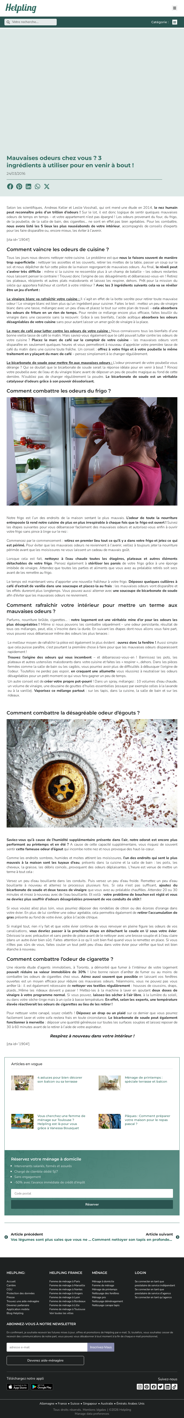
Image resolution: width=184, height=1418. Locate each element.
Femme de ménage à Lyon (64, 1297)
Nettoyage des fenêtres (105, 1293)
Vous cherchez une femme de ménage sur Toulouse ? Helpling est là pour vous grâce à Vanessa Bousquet (61, 1122)
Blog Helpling (15, 1313)
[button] (174, 22)
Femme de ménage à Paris (64, 1281)
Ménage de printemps (104, 1289)
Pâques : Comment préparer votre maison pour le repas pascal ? (147, 1120)
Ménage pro (99, 1297)
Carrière (11, 1285)
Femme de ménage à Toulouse (67, 1309)
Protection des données (21, 1293)
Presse (11, 1297)
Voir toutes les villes (61, 1313)
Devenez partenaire (18, 1305)
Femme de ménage (103, 1285)
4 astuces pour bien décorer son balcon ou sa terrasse (60, 1079)
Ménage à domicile (103, 1281)
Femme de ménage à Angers (66, 1293)
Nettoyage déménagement (107, 1301)
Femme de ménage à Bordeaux (67, 1301)
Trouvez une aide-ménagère (23, 1301)
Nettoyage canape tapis (106, 1305)
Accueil (11, 1281)
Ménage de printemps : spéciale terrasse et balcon (146, 1079)
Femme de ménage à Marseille (67, 1285)
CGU (9, 1289)
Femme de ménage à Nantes (66, 1289)
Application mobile (18, 1309)
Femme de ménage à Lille (64, 1305)
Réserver (92, 1204)
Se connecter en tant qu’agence (153, 1297)
